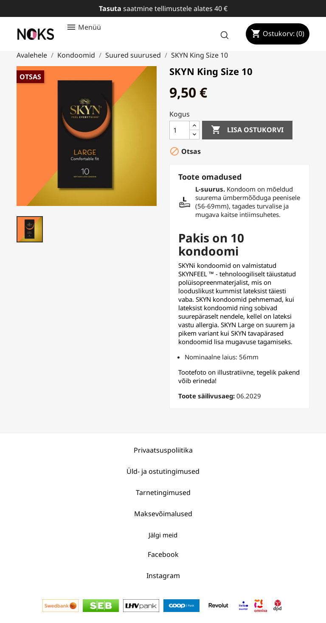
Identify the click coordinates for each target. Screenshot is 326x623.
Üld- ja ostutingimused (163, 471)
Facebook (163, 554)
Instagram (163, 575)
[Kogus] (179, 130)
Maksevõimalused (163, 513)
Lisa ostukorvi (247, 130)
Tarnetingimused (163, 492)
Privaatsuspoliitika (163, 450)
